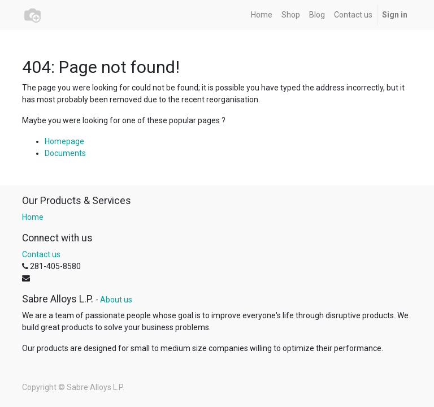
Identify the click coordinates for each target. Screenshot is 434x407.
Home (33, 217)
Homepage (64, 141)
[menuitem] (261, 15)
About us (116, 299)
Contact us (41, 254)
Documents (65, 153)
